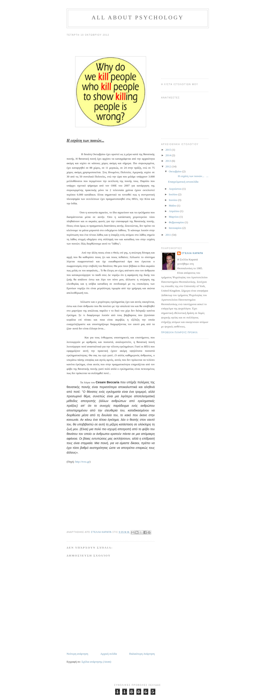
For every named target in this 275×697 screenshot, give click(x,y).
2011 (168, 234)
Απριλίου (174, 211)
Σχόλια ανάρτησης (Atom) (96, 661)
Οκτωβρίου (175, 171)
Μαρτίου (174, 216)
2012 (168, 166)
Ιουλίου (173, 194)
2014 (168, 155)
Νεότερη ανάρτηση (77, 653)
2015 (168, 149)
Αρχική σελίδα (108, 653)
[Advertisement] (182, 51)
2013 (168, 160)
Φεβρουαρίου (177, 222)
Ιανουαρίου (175, 227)
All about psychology (138, 17)
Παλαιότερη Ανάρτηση (142, 653)
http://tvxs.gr (82, 461)
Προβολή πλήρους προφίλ (179, 332)
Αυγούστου (175, 188)
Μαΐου (173, 205)
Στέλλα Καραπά (192, 253)
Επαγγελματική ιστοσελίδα (183, 181)
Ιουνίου (173, 200)
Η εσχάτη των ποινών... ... (188, 176)
